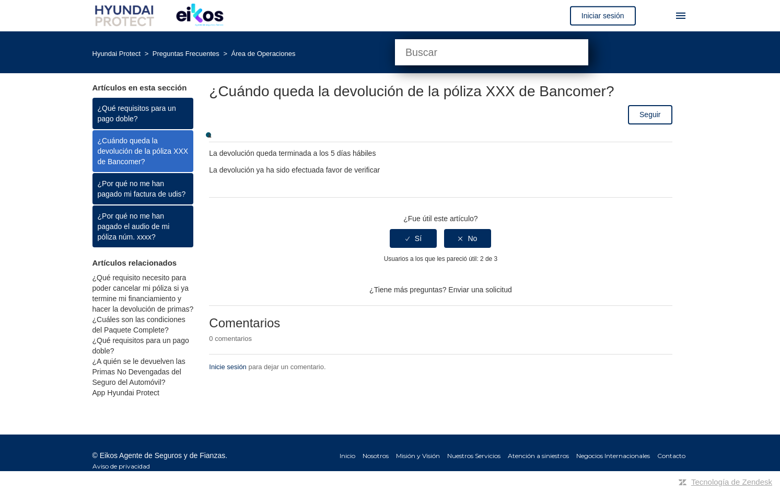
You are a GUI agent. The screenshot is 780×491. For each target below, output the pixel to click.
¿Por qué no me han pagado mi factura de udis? (142, 188)
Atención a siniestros (538, 456)
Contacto (671, 456)
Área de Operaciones (263, 54)
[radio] (413, 238)
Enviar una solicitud (479, 290)
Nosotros (376, 456)
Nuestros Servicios (473, 456)
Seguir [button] (649, 114)
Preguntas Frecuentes (187, 54)
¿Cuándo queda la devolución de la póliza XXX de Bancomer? (143, 151)
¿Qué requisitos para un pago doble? (137, 113)
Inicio (347, 456)
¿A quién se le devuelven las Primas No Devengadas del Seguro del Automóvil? (138, 371)
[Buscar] (491, 52)
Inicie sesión (228, 367)
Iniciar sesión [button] (602, 16)
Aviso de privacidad (121, 466)
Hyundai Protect (116, 54)
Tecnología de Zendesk (731, 481)
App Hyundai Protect (125, 393)
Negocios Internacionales (613, 456)
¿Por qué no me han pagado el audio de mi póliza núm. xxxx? (134, 226)
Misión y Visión (418, 456)
